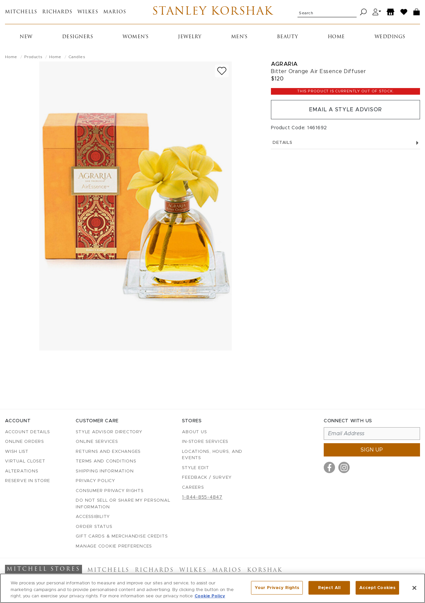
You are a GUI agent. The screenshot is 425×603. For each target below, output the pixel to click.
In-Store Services (205, 442)
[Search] (363, 12)
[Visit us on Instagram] (344, 467)
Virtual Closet (25, 461)
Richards (57, 12)
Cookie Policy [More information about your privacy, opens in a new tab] (210, 596)
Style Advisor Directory (109, 432)
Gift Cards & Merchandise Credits (122, 536)
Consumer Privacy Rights (109, 491)
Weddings (390, 37)
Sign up (372, 449)
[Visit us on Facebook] (329, 467)
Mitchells (21, 12)
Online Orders (24, 442)
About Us (194, 432)
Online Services (97, 442)
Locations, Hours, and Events (212, 455)
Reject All (329, 587)
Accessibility (93, 517)
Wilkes (87, 12)
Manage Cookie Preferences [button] (114, 546)
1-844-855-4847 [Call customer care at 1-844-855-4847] (202, 497)
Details (345, 143)
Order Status (94, 527)
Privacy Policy (95, 481)
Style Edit (195, 468)
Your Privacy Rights (277, 587)
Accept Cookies (377, 587)
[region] (212, 588)
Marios (114, 12)
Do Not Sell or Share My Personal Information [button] (123, 503)
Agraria (284, 64)
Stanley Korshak (212, 12)
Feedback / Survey (207, 477)
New (26, 37)
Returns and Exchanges (108, 452)
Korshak (265, 570)
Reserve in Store (27, 481)
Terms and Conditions (106, 461)
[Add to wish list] (221, 71)
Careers (193, 487)
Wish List (17, 452)
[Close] (414, 587)
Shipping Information (104, 471)
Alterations (21, 471)
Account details (27, 432)
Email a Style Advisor (345, 109)
